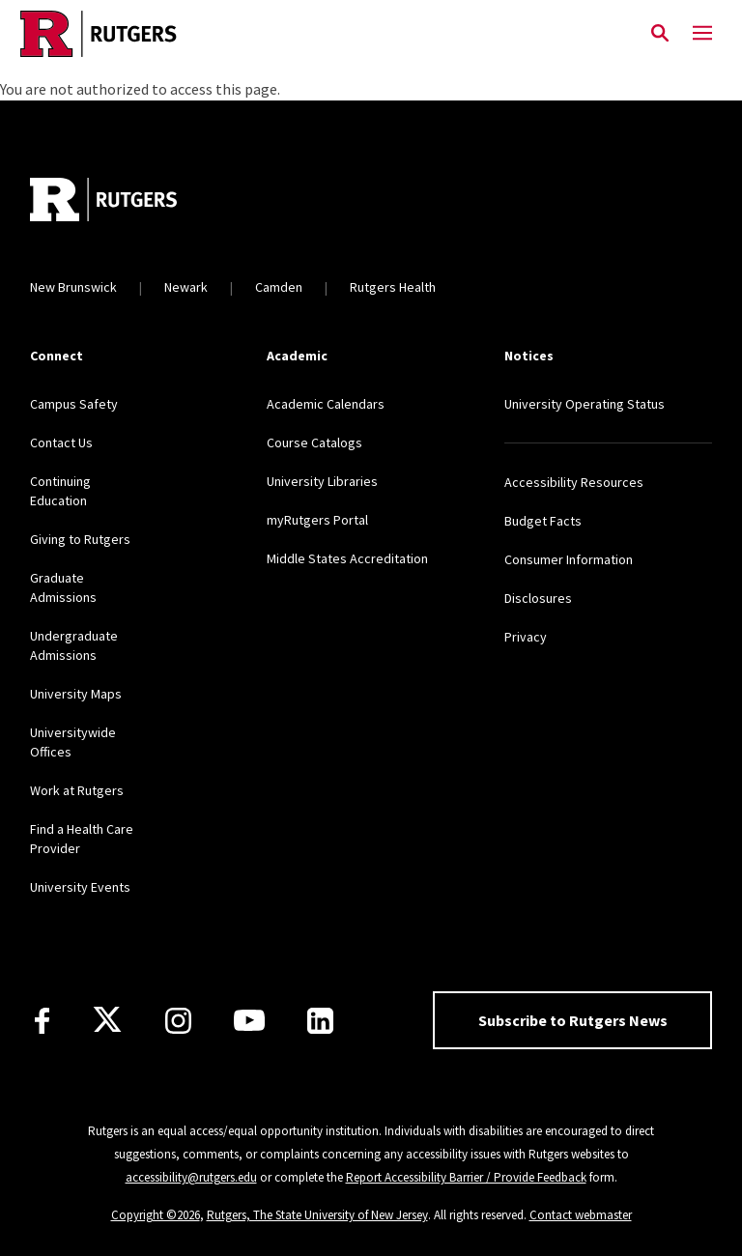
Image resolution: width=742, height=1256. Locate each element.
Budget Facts (543, 520)
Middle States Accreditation (347, 558)
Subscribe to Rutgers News (573, 1020)
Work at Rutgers (77, 790)
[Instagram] (178, 1021)
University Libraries (322, 481)
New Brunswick (73, 287)
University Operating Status (584, 404)
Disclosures (538, 598)
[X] (107, 1020)
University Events (80, 887)
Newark (186, 287)
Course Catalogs (314, 442)
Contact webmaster (580, 1215)
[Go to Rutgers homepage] (103, 202)
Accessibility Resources (573, 482)
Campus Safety (74, 404)
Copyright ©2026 (155, 1215)
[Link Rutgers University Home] (319, 34)
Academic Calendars (326, 404)
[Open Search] (660, 34)
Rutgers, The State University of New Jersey (317, 1215)
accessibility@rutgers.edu (191, 1177)
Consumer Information (568, 559)
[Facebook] (42, 1021)
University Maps (76, 693)
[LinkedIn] (320, 1021)
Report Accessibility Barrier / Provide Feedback (466, 1177)
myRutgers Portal (317, 519)
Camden (278, 287)
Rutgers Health (393, 287)
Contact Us (61, 442)
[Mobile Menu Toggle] (702, 34)
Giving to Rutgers (80, 539)
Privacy (525, 636)
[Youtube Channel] (249, 1020)
